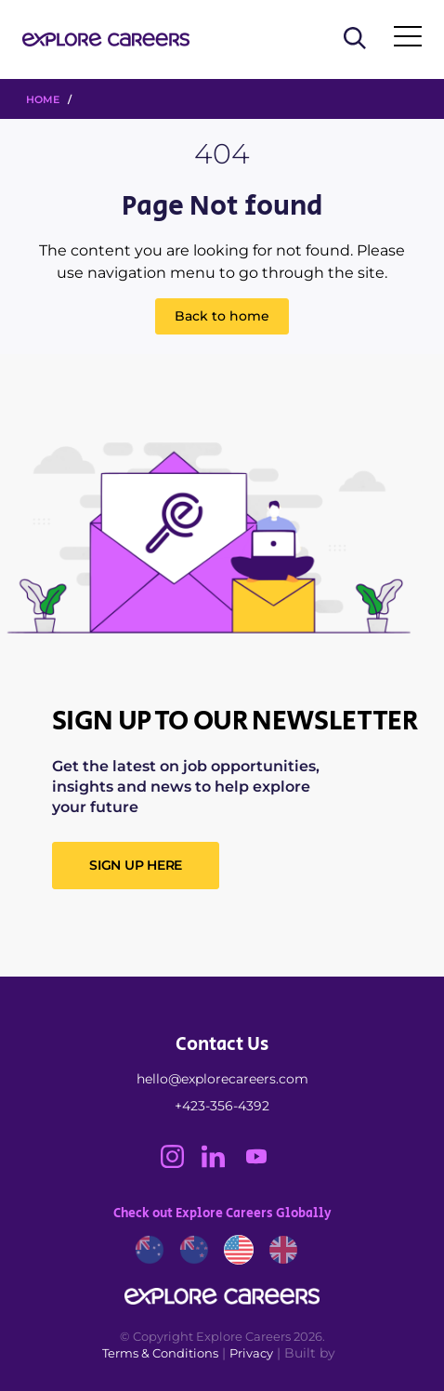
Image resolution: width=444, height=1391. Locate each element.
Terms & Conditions (160, 1352)
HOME (42, 99)
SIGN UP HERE (135, 865)
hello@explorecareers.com (222, 1078)
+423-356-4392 (222, 1105)
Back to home (222, 316)
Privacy (251, 1352)
